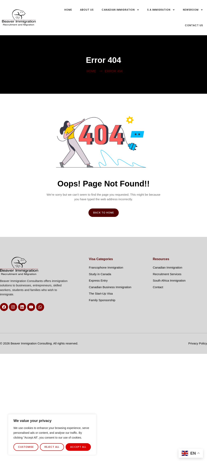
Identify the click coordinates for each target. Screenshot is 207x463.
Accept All (78, 447)
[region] (52, 434)
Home (68, 9)
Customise (26, 447)
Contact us (194, 25)
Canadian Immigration (120, 10)
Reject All (52, 447)
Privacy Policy (197, 343)
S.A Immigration (161, 10)
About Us (87, 9)
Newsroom (193, 10)
